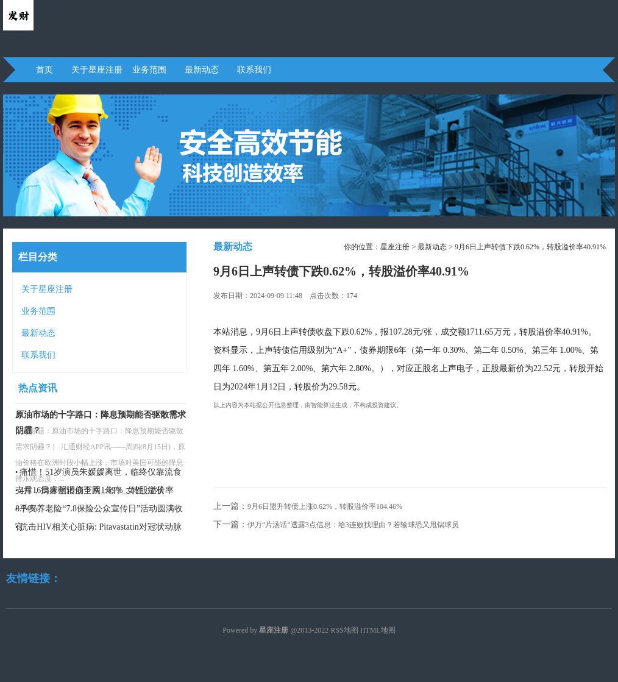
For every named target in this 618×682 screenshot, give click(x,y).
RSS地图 (344, 630)
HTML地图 (378, 630)
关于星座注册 (97, 69)
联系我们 (254, 69)
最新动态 (202, 69)
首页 (44, 69)
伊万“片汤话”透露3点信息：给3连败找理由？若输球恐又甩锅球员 (353, 524)
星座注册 (395, 247)
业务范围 (149, 69)
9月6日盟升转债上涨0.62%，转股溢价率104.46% (324, 506)
